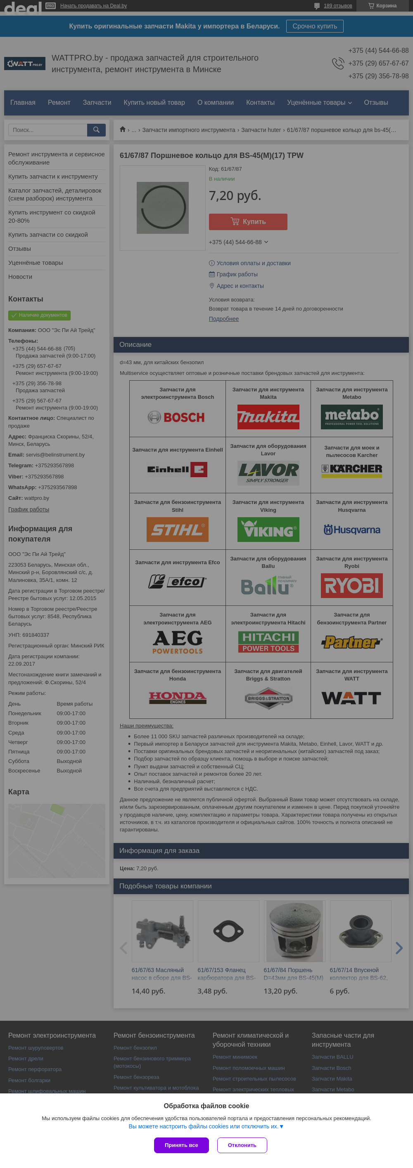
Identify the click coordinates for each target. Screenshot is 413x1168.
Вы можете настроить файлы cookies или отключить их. (203, 1126)
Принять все (181, 1145)
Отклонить (242, 1145)
